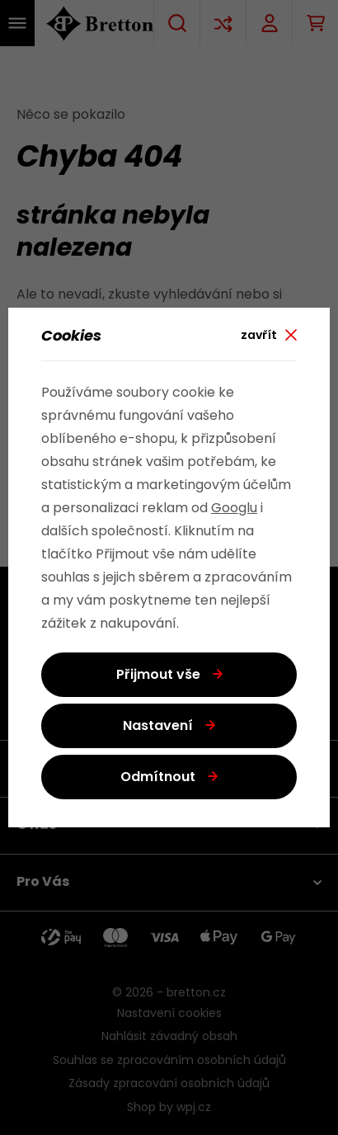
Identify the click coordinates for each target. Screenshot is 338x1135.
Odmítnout (157, 777)
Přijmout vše (158, 675)
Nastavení (158, 726)
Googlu (234, 509)
